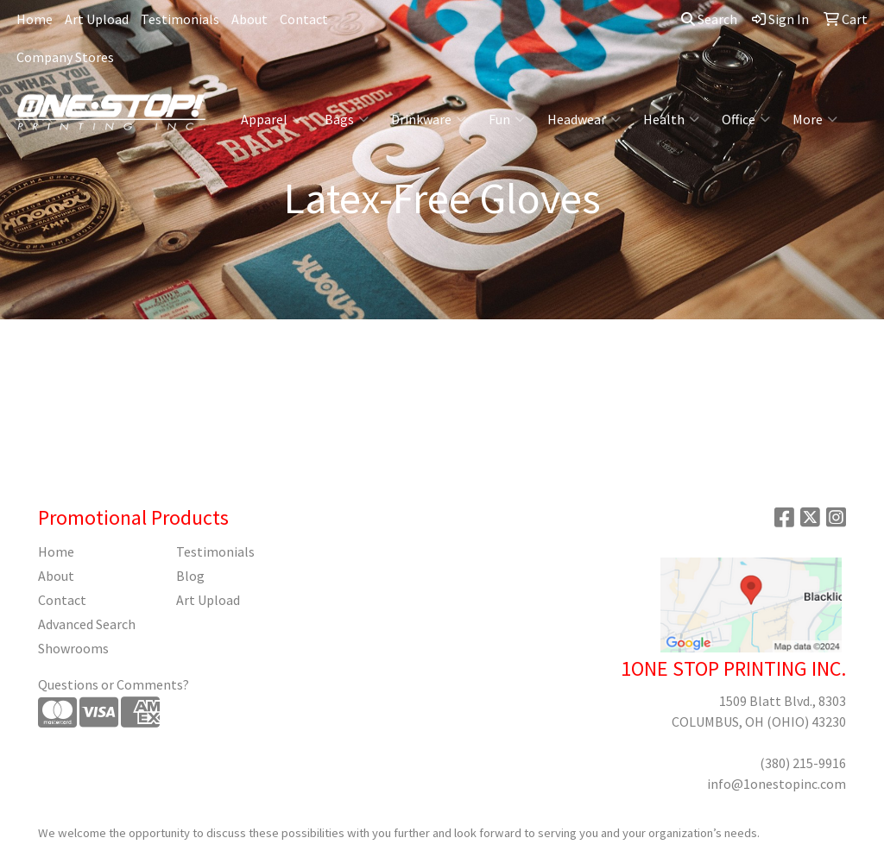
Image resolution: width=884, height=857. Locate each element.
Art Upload (97, 19)
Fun (507, 119)
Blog (190, 575)
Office (746, 119)
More (814, 119)
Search (709, 19)
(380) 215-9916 (803, 763)
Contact (304, 19)
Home (34, 19)
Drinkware (428, 119)
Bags (347, 119)
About (249, 19)
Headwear (584, 119)
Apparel (271, 119)
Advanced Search (87, 624)
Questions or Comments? (113, 684)
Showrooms (73, 648)
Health (671, 119)
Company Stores (65, 57)
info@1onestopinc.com (776, 783)
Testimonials (180, 19)
